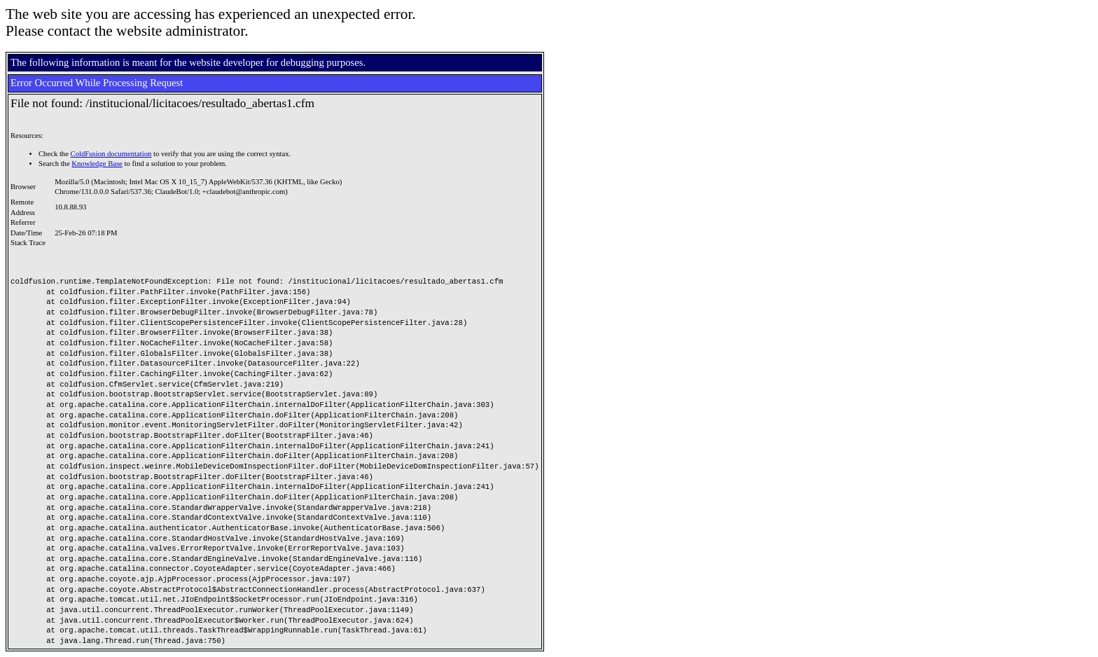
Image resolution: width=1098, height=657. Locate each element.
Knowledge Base (97, 163)
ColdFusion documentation (111, 154)
